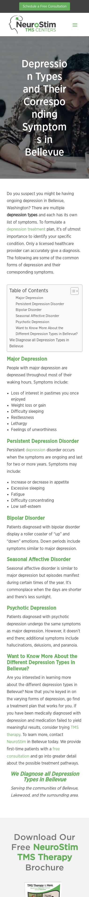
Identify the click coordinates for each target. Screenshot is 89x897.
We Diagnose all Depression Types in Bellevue (39, 343)
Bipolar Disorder (28, 310)
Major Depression (29, 298)
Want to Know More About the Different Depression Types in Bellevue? (47, 331)
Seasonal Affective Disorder (37, 316)
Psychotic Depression (32, 322)
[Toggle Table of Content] (72, 291)
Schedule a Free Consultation (45, 6)
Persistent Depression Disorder (40, 304)
